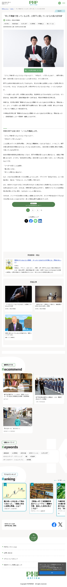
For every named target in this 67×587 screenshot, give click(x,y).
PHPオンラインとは (10, 547)
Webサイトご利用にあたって (13, 565)
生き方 (59, 11)
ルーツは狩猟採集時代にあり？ (33, 204)
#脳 (26, 456)
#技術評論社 (15, 23)
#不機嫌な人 (41, 23)
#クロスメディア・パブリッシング (12, 456)
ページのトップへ (33, 538)
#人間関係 (32, 23)
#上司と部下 (24, 23)
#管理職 (29, 459)
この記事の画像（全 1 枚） (34, 70)
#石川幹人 (6, 23)
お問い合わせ (8, 553)
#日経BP (32, 456)
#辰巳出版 (23, 453)
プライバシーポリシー (46, 569)
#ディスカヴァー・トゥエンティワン (13, 459)
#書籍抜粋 (6, 453)
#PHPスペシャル (33, 453)
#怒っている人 (50, 23)
